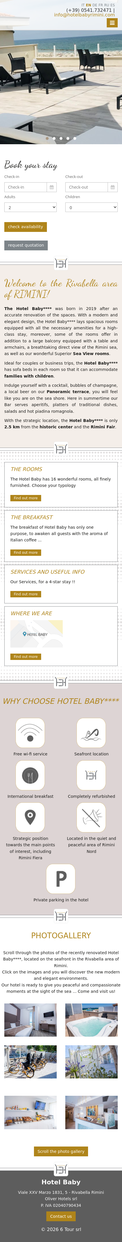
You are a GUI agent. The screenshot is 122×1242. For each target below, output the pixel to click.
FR (101, 5)
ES (112, 5)
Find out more (26, 498)
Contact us (61, 1216)
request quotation (26, 245)
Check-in (11, 176)
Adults (9, 196)
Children (72, 196)
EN (88, 5)
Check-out (74, 176)
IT (83, 5)
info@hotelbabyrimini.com (84, 15)
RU (106, 5)
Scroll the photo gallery (61, 1151)
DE (94, 5)
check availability (25, 226)
